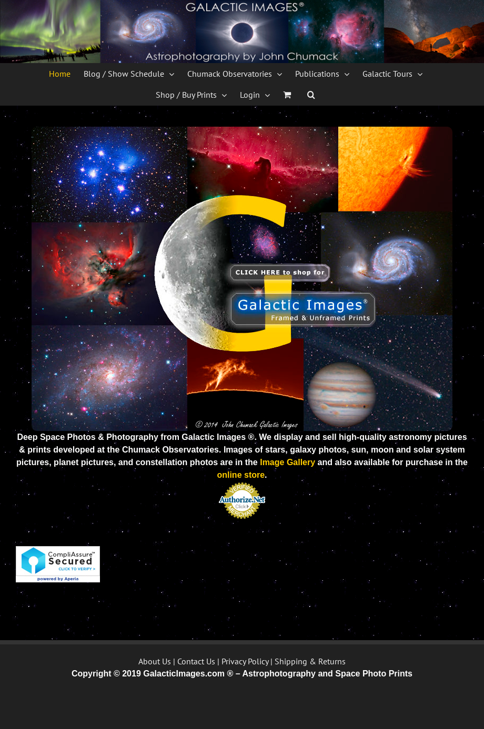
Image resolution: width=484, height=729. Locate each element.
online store (241, 474)
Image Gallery (287, 462)
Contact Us (196, 661)
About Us (154, 661)
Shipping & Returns (310, 661)
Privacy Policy (244, 661)
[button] (311, 94)
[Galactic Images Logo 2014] (242, 130)
